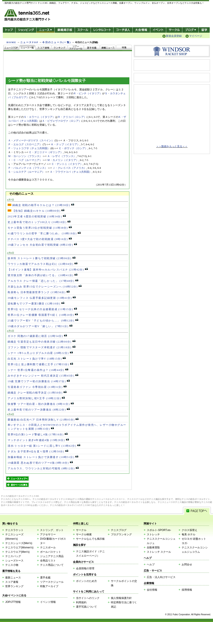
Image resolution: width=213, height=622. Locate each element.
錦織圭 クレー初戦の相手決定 (37, 392)
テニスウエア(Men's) (17, 551)
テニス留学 (204, 30)
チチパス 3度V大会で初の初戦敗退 (40, 239)
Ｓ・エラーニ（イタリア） (39, 116)
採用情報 (187, 589)
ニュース (45, 30)
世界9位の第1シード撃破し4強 (38, 434)
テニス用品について (52, 564)
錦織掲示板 (64, 30)
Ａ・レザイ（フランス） (61, 156)
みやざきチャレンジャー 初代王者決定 (43, 375)
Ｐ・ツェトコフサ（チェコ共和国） (29, 148)
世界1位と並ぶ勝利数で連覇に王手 (40, 364)
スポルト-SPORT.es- (159, 530)
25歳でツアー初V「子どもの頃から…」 (43, 320)
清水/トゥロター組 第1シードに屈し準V (44, 445)
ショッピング (25, 30)
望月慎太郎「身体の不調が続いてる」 (42, 275)
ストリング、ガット (52, 530)
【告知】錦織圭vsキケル (36, 210)
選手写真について (86, 606)
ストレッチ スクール (159, 551)
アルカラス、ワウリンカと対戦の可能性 (43, 468)
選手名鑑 (45, 577)
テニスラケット (14, 530)
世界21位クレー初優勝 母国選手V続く (43, 314)
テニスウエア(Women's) (19, 547)
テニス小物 (11, 564)
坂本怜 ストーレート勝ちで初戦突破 (41, 258)
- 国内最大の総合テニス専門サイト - (27, 16)
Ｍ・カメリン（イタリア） (63, 160)
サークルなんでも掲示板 (90, 538)
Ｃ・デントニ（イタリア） (67, 164)
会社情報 (152, 589)
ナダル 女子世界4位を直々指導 (38, 451)
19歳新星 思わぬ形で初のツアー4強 (40, 462)
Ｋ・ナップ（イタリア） (65, 144)
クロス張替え (189, 530)
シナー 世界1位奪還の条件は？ (38, 370)
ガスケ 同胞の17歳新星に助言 (37, 336)
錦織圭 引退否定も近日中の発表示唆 (41, 341)
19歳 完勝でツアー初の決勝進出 (39, 381)
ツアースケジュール (52, 581)
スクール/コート (83, 30)
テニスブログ (119, 530)
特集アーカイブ (49, 586)
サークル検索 (84, 534)
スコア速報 (11, 581)
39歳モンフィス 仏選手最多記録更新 (42, 297)
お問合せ (187, 564)
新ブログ (190, 30)
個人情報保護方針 (121, 598)
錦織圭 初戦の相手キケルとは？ (41, 205)
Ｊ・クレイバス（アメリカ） (69, 167)
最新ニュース (13, 577)
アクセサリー (48, 534)
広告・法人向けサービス (161, 577)
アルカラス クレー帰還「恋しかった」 (43, 280)
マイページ (195, 35)
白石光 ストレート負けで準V (37, 358)
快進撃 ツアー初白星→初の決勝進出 (41, 404)
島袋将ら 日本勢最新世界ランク (38, 292)
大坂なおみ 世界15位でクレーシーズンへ (44, 286)
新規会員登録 (174, 35)
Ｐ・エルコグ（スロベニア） (25, 144)
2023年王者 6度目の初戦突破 (37, 216)
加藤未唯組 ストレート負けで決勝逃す (43, 457)
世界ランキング (14, 586)
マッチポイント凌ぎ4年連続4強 (38, 440)
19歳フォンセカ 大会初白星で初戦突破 (42, 244)
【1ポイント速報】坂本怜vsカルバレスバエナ (48, 269)
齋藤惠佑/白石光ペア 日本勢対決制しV (43, 419)
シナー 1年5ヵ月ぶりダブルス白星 (40, 353)
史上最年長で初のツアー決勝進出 (39, 409)
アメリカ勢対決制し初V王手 (36, 398)
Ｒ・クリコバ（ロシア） (72, 116)
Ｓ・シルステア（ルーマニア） (26, 171)
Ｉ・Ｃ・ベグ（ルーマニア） (25, 160)
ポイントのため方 (86, 581)
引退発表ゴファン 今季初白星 (37, 387)
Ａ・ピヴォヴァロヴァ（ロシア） (61, 120)
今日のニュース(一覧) (56, 42)
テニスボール (48, 547)
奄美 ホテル (188, 534)
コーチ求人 (123, 30)
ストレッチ (153, 534)
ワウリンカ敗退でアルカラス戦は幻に (42, 263)
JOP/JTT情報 (13, 601)
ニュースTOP (29, 42)
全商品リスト (48, 560)
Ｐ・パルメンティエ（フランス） (27, 167)
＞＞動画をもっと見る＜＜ (172, 146)
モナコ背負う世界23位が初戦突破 (40, 227)
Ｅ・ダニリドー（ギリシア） (46, 152)
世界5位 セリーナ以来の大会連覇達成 (42, 309)
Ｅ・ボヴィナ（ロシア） (73, 148)
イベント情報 (48, 601)
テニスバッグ (13, 556)
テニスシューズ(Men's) (18, 543)
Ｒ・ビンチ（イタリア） (87, 93)
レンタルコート (102, 30)
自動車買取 (153, 547)
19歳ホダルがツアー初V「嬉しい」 (40, 326)
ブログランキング (121, 534)
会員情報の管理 (85, 568)
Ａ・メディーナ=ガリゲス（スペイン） (31, 140)
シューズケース (14, 560)
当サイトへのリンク (88, 598)
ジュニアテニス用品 (52, 556)
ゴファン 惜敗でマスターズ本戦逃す (41, 347)
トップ (9, 30)
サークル (174, 30)
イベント (158, 30)
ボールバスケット (50, 551)
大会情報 (141, 30)
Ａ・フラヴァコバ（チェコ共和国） (71, 171)
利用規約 (81, 602)
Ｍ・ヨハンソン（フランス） (25, 156)
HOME (11, 42)
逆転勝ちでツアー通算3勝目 (36, 303)
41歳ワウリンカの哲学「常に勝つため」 (44, 233)
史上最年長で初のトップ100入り (39, 222)
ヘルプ (151, 564)
